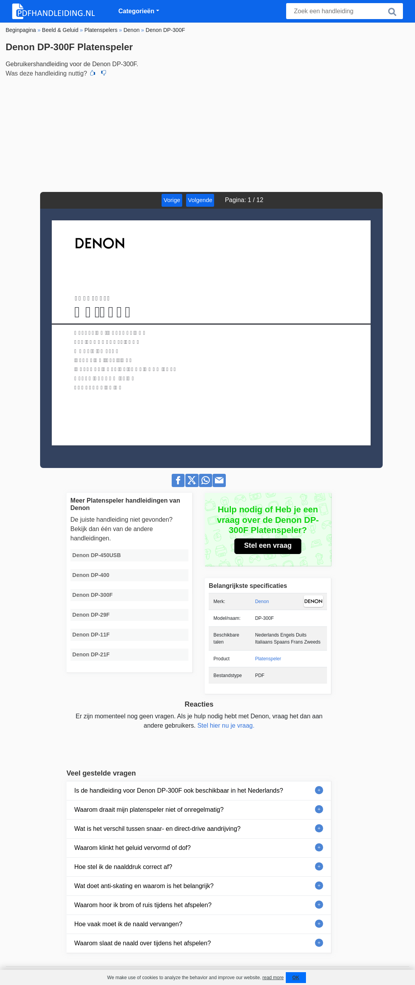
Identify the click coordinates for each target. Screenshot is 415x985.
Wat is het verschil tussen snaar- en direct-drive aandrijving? (157, 828)
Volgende (200, 200)
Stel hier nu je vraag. (226, 725)
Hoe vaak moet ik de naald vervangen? (128, 924)
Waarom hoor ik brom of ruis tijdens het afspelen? (142, 905)
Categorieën (136, 11)
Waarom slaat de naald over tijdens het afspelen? (142, 943)
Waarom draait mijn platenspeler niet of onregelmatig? (149, 809)
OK (295, 977)
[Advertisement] (207, 133)
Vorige (172, 200)
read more (273, 977)
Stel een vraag (268, 545)
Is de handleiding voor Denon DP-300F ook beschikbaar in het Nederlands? (178, 790)
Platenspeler (268, 658)
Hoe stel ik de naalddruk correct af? (123, 867)
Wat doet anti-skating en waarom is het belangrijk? (144, 886)
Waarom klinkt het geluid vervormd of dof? (132, 847)
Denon (262, 601)
